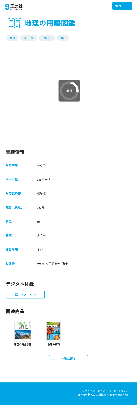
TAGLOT (47, 38)
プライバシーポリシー (94, 390)
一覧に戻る (68, 358)
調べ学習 (29, 38)
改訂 (62, 38)
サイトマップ (120, 390)
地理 (12, 38)
